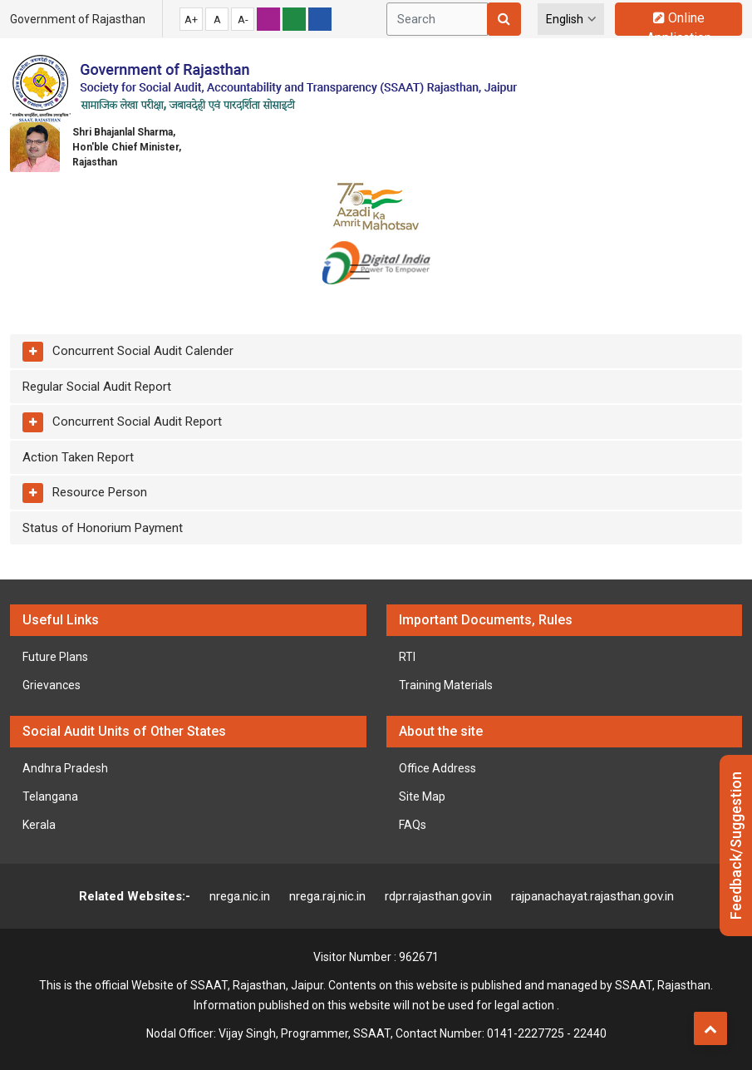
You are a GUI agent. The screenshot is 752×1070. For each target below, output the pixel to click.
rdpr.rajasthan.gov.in (438, 896)
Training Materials (446, 685)
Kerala (39, 824)
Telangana (50, 796)
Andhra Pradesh (65, 768)
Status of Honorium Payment (102, 527)
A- (243, 19)
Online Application (678, 23)
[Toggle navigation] (359, 271)
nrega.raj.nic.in (327, 896)
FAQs (412, 824)
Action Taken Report (78, 457)
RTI (407, 656)
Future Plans (55, 656)
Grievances (51, 685)
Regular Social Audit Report (96, 386)
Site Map (422, 796)
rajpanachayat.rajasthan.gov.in (592, 896)
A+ (191, 19)
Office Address (437, 768)
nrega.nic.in (239, 896)
